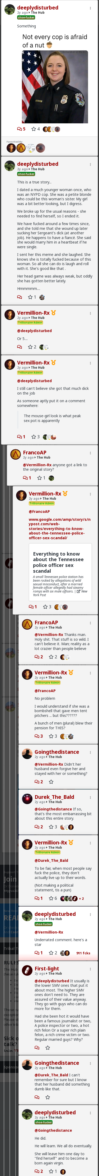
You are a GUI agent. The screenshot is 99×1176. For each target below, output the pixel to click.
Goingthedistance (57, 752)
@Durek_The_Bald (51, 860)
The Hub (37, 12)
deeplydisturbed (37, 7)
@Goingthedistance (53, 808)
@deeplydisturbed (34, 330)
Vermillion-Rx (33, 312)
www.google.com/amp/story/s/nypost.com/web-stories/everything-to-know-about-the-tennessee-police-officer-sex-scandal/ (60, 528)
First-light (47, 968)
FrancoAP (34, 452)
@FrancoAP (39, 511)
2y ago (22, 12)
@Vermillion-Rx (37, 464)
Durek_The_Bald (54, 797)
